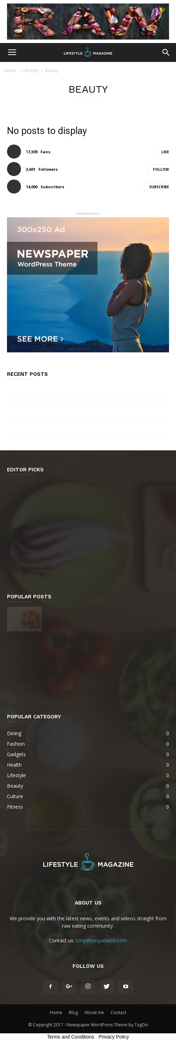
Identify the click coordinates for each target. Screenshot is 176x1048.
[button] (166, 52)
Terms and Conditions (70, 1037)
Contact (118, 1012)
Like (165, 151)
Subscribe (159, 186)
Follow (161, 169)
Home (9, 70)
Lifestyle (30, 70)
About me (94, 1012)
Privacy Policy (113, 1037)
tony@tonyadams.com (101, 940)
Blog (73, 1012)
